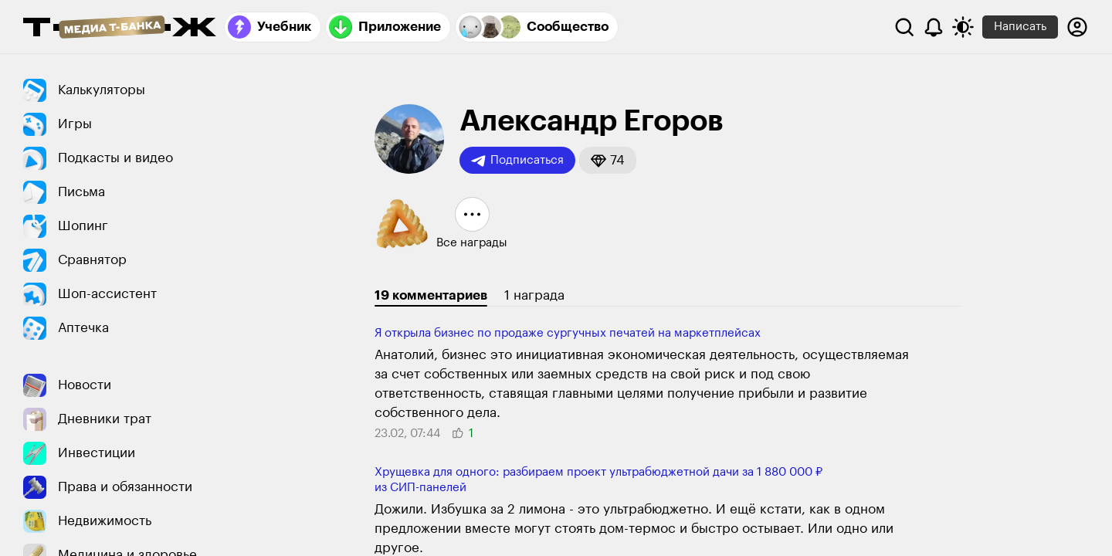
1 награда (534, 295)
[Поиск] (904, 27)
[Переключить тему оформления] (963, 27)
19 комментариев (431, 295)
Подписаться (517, 160)
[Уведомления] (933, 27)
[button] (607, 160)
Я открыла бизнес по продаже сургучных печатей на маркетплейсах (568, 333)
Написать (1020, 26)
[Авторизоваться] (1077, 27)
